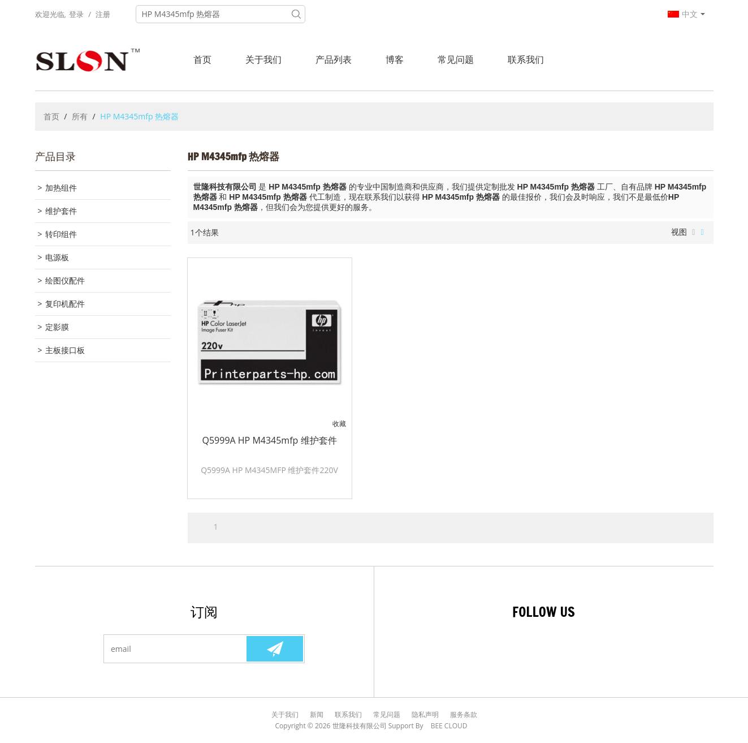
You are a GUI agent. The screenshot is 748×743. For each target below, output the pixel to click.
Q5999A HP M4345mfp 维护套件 (269, 440)
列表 (693, 232)
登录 (76, 14)
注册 (103, 14)
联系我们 (526, 59)
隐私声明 (425, 714)
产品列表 (333, 59)
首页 (202, 59)
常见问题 (456, 59)
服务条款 (463, 714)
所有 (80, 116)
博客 (395, 59)
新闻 (316, 714)
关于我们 (263, 59)
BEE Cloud (449, 726)
